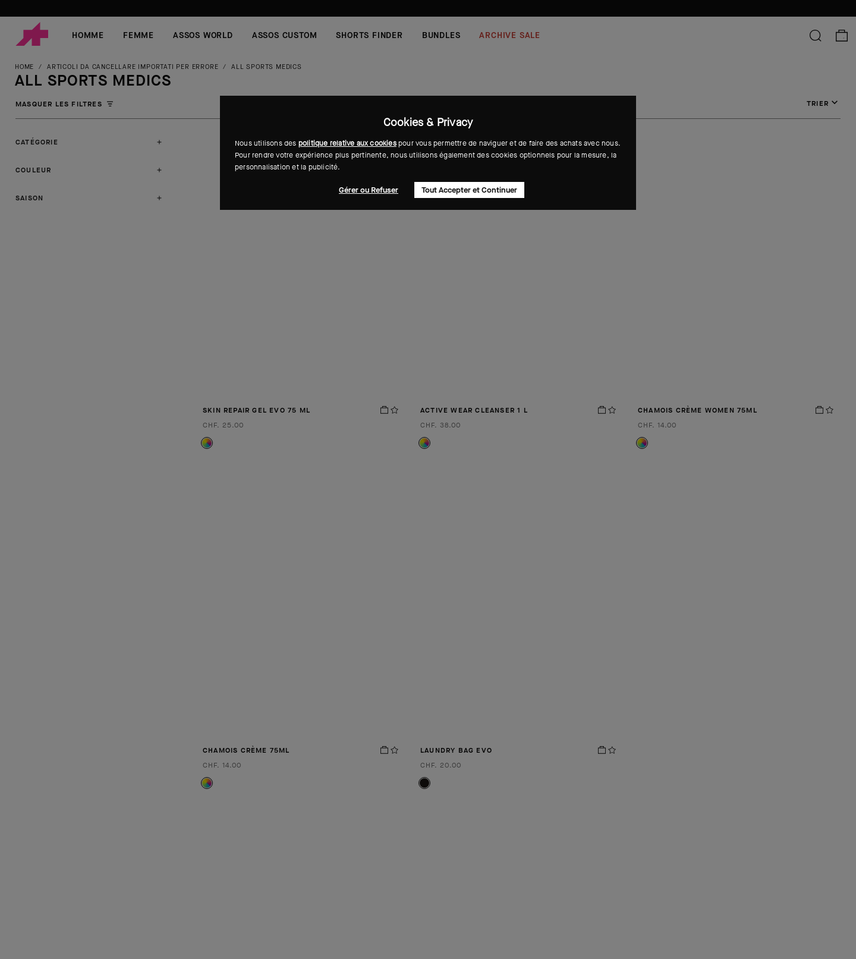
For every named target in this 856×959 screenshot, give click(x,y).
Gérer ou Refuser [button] (368, 190)
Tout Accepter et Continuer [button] (469, 190)
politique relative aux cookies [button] (347, 143)
